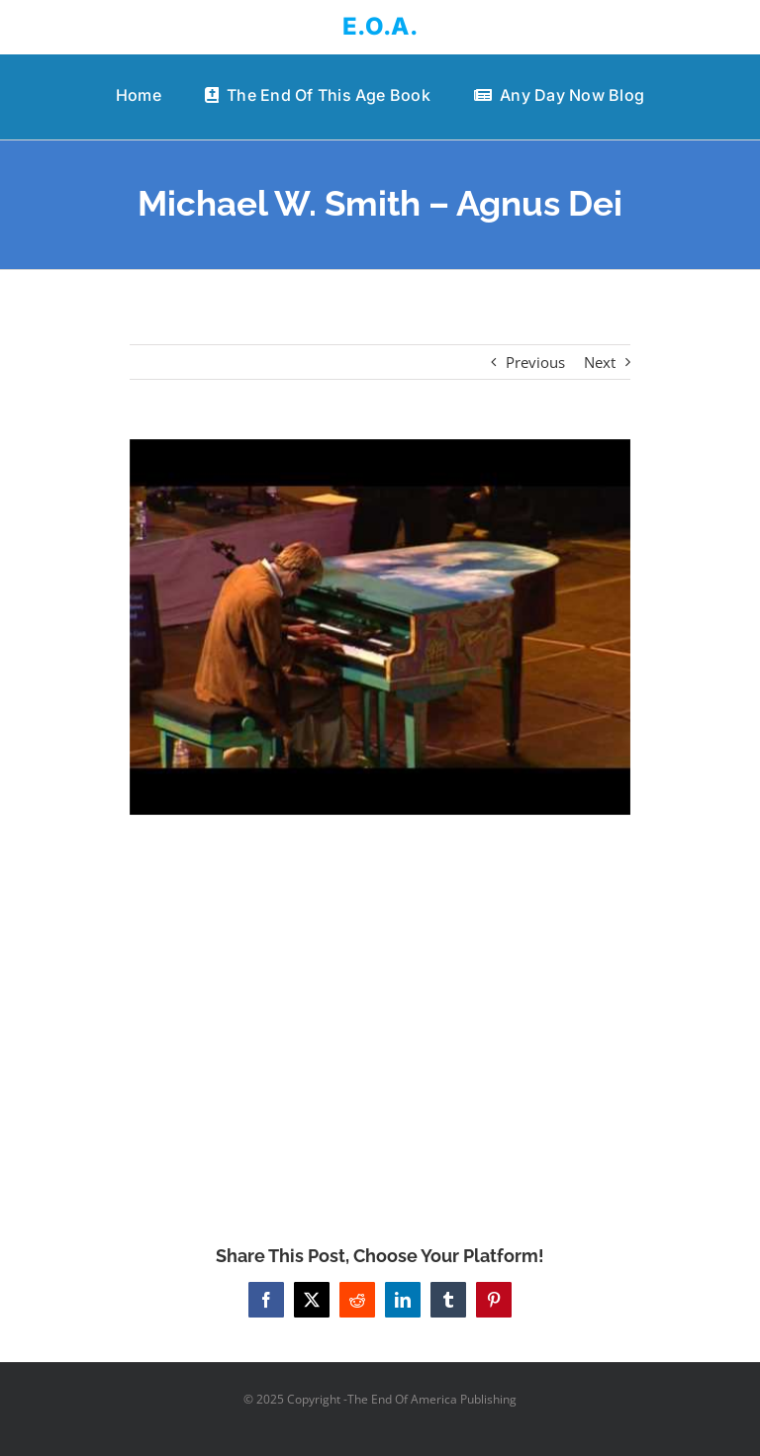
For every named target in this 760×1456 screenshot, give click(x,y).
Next (600, 362)
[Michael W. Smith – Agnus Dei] (380, 627)
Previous (535, 362)
